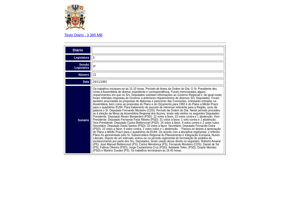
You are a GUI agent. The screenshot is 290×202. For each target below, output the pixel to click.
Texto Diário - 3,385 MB (84, 35)
